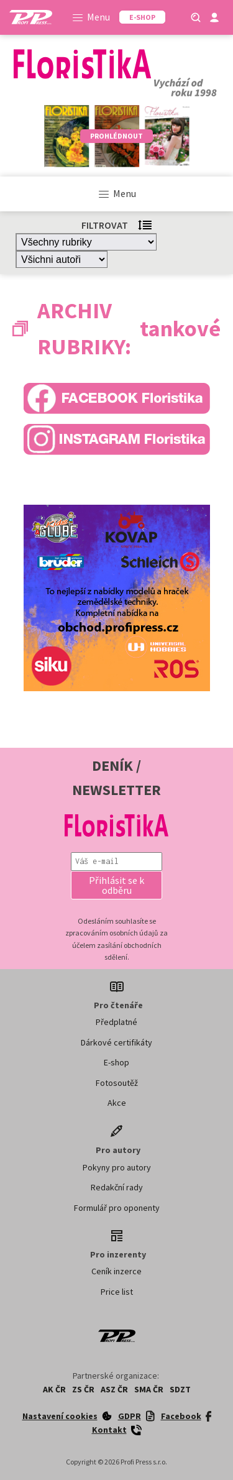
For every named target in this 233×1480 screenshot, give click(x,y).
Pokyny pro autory (117, 1167)
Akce (116, 1102)
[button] (117, 885)
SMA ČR (148, 1389)
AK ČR (54, 1389)
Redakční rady (117, 1187)
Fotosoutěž (117, 1082)
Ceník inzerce (116, 1271)
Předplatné (116, 1021)
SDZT (180, 1389)
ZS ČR (83, 1389)
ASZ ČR (114, 1389)
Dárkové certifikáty (116, 1042)
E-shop (116, 1062)
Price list (117, 1291)
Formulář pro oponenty (117, 1207)
